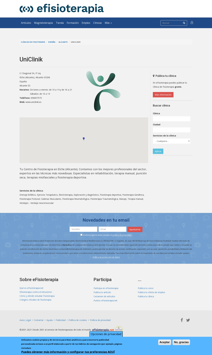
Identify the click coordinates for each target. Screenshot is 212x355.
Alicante (64, 42)
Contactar (39, 319)
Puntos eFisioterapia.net (105, 300)
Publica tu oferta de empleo (151, 292)
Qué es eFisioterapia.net (31, 287)
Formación (73, 22)
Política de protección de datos (106, 257)
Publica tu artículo (102, 292)
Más (108, 22)
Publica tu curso (145, 287)
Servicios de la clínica (164, 135)
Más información (163, 94)
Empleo (86, 22)
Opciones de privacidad (106, 334)
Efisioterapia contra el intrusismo (36, 292)
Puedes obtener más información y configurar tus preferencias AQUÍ (68, 352)
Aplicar (158, 151)
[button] (192, 22)
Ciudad (156, 124)
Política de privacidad (100, 319)
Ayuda (50, 319)
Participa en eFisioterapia (106, 287)
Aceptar (165, 342)
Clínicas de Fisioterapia (33, 42)
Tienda (60, 22)
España (53, 42)
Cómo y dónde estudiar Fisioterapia (37, 296)
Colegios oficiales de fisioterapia (35, 300)
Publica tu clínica (146, 296)
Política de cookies (78, 319)
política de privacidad (122, 234)
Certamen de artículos (104, 296)
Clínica (156, 113)
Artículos (26, 22)
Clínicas (97, 22)
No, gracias (181, 342)
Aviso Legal (25, 319)
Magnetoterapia (43, 22)
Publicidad (61, 319)
